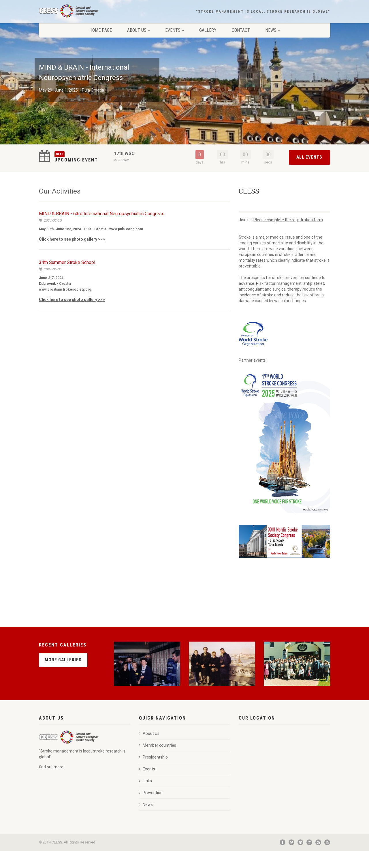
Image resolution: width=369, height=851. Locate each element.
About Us (138, 30)
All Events (309, 157)
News (272, 30)
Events (174, 30)
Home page (100, 30)
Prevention (151, 792)
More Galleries (63, 659)
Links (145, 780)
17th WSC (124, 153)
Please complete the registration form (288, 220)
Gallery (207, 30)
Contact (241, 30)
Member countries (157, 745)
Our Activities (59, 191)
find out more (51, 767)
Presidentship (153, 757)
